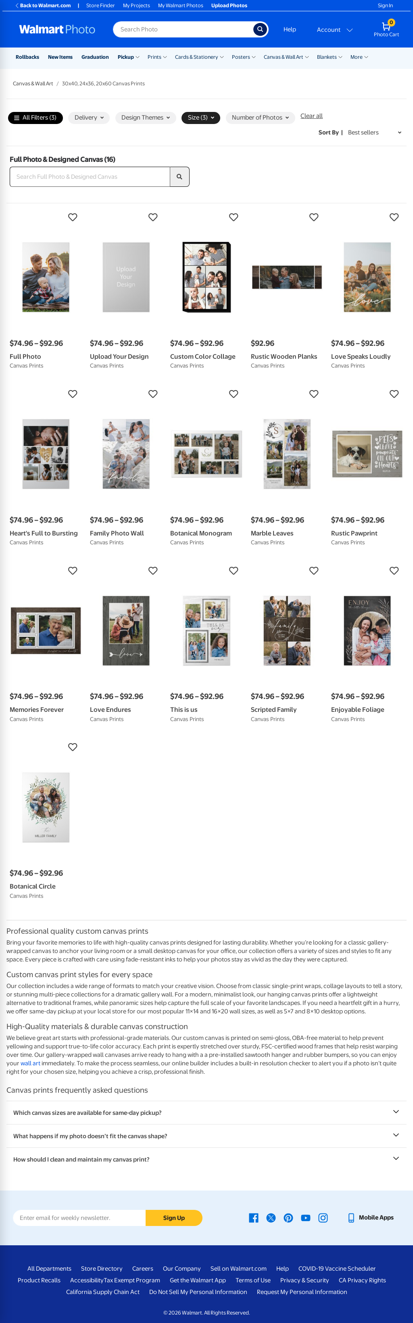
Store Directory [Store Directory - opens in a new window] (102, 1268)
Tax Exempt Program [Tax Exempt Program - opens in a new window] (132, 1280)
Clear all (311, 116)
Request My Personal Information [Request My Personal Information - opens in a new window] (302, 1292)
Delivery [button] (89, 117)
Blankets (327, 57)
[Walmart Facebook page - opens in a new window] (254, 1217)
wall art (30, 1063)
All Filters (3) (35, 118)
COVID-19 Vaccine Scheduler (337, 1268)
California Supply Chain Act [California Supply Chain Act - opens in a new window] (103, 1292)
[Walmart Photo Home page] (57, 29)
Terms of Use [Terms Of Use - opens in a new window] (253, 1280)
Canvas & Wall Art (283, 57)
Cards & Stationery (196, 57)
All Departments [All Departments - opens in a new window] (49, 1268)
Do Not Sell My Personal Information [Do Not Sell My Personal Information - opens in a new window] (198, 1292)
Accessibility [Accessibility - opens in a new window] (87, 1280)
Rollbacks (27, 57)
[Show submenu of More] (366, 56)
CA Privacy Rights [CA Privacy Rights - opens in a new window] (362, 1280)
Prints (154, 57)
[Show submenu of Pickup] (137, 56)
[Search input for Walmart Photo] (183, 29)
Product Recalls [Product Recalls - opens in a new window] (39, 1280)
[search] (180, 177)
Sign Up (174, 1218)
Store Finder (100, 5)
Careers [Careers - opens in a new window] (142, 1268)
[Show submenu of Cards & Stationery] (221, 56)
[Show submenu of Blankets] (340, 56)
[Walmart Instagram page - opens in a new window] (323, 1217)
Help (290, 29)
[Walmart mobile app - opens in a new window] (370, 1217)
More (356, 57)
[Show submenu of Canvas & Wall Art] (307, 56)
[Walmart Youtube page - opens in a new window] (306, 1217)
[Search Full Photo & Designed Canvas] (90, 177)
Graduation (95, 57)
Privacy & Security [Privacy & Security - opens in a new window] (304, 1280)
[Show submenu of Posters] (253, 56)
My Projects (136, 5)
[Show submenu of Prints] (165, 56)
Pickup (126, 57)
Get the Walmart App (198, 1280)
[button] (46, 217)
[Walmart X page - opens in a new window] (271, 1217)
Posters (241, 57)
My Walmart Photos (180, 5)
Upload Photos (229, 5)
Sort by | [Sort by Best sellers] (331, 132)
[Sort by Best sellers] (375, 133)
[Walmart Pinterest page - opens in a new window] (288, 1217)
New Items (60, 57)
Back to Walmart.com (43, 5)
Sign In (385, 5)
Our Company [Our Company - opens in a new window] (182, 1268)
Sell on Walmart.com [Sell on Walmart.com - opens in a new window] (239, 1268)
